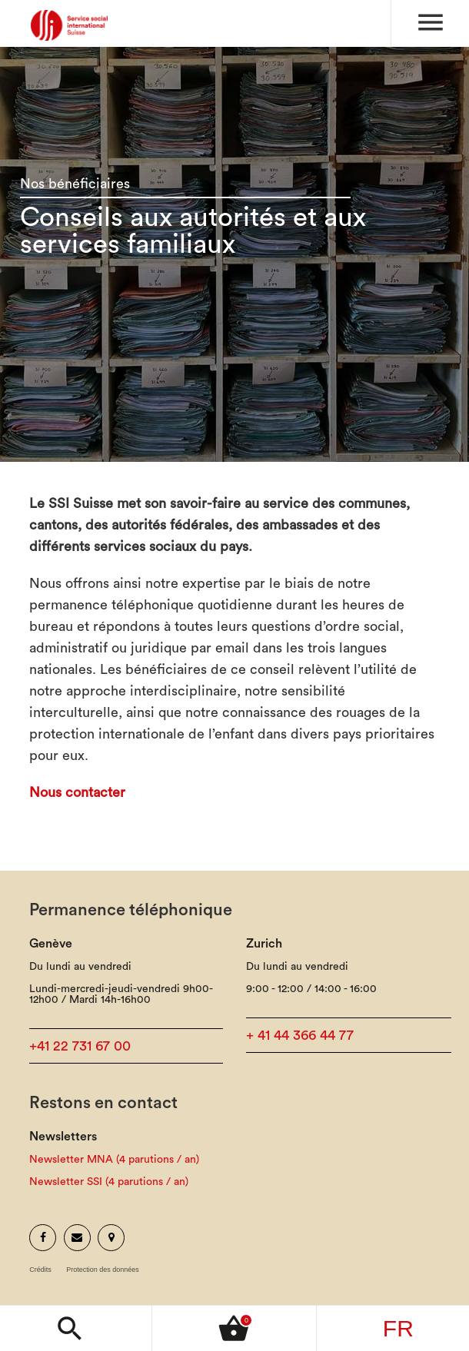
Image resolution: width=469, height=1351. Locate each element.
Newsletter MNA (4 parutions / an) (114, 1159)
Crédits (40, 1269)
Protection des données (102, 1269)
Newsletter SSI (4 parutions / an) (108, 1182)
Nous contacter (77, 792)
